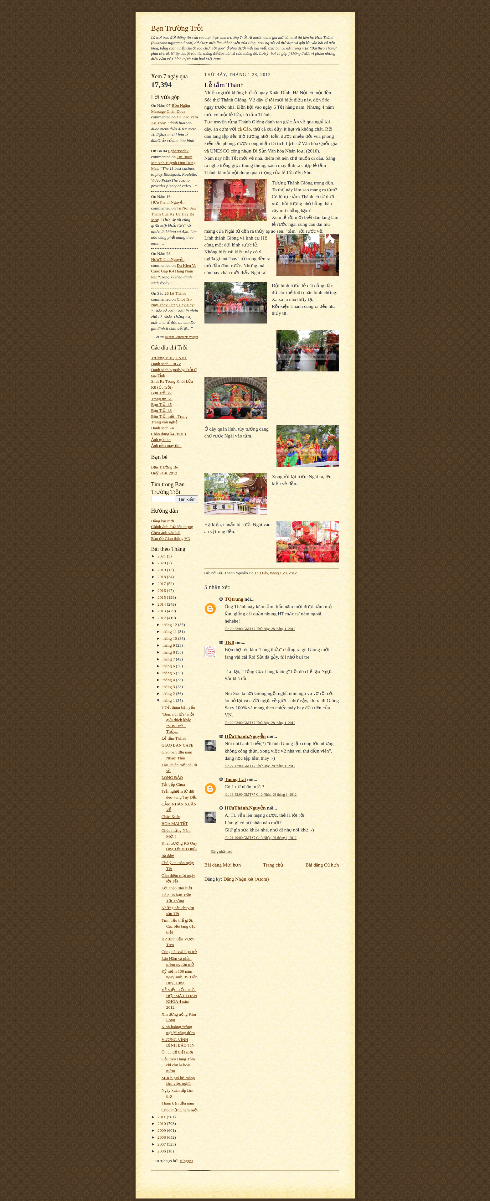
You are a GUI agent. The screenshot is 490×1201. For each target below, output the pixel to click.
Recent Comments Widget (181, 337)
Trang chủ (273, 864)
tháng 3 (169, 686)
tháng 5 (169, 672)
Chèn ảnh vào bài (166, 532)
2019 (162, 569)
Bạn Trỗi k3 (161, 410)
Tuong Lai (235, 779)
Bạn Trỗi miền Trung (169, 416)
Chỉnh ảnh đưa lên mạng (172, 526)
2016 (162, 590)
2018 (162, 576)
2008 (162, 1137)
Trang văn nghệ (164, 422)
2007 (162, 1144)
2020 (162, 563)
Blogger (186, 1160)
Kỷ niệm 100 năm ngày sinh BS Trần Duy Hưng (180, 977)
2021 (162, 556)
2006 (162, 1151)
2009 (162, 1130)
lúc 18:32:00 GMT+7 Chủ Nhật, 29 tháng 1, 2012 (261, 794)
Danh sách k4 (162, 428)
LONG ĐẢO (172, 777)
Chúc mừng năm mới (180, 1110)
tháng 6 (169, 666)
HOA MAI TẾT (175, 823)
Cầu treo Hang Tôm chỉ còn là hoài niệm (178, 1065)
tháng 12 (170, 624)
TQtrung (234, 599)
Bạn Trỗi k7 (161, 393)
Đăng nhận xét (221, 851)
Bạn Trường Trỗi (177, 28)
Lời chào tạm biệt (177, 888)
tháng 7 (169, 659)
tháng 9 (169, 645)
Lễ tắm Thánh (174, 738)
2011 (162, 1117)
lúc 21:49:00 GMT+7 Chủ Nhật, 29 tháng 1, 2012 (261, 838)
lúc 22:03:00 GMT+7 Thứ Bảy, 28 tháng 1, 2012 (260, 723)
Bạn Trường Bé (164, 467)
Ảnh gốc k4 (161, 439)
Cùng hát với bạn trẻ (179, 951)
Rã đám (168, 855)
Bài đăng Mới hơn (222, 864)
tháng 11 (170, 631)
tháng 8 (169, 652)
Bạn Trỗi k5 (161, 404)
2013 (162, 610)
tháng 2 (169, 693)
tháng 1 (169, 700)
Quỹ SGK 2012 (164, 473)
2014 (162, 604)
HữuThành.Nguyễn (168, 202)
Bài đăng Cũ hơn (322, 864)
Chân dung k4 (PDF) (168, 434)
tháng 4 (169, 679)
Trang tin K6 (162, 398)
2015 (162, 597)
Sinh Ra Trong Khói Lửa (172, 381)
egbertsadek (178, 150)
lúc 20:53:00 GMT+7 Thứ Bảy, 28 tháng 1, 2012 (260, 629)
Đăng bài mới (162, 521)
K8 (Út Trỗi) (162, 387)
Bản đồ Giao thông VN (171, 538)
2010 (162, 1123)
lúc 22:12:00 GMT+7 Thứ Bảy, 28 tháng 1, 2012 (260, 766)
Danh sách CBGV (166, 363)
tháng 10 (170, 638)
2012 (162, 617)
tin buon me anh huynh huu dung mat (173, 162)
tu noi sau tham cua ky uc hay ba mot (173, 214)
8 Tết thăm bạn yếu (178, 707)
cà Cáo (244, 129)
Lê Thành (178, 293)
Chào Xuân (171, 816)
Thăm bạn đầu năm (178, 1103)
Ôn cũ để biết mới (177, 1052)
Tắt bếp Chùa (173, 784)
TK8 (229, 642)
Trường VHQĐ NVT (169, 357)
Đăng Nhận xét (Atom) (246, 879)
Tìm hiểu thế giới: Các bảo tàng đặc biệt (178, 926)
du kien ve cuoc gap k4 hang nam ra (174, 271)
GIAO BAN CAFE (177, 745)
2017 (162, 583)
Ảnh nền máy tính (166, 445)
